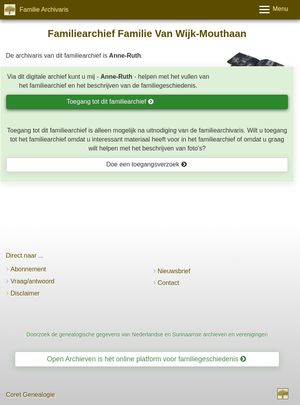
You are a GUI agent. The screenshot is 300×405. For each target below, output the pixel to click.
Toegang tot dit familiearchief (110, 101)
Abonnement (28, 269)
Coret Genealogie (30, 394)
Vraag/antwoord (32, 281)
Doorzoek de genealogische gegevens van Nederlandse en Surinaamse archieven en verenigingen (147, 334)
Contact (168, 282)
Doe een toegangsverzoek (146, 164)
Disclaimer (25, 293)
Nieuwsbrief (174, 271)
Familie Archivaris (44, 9)
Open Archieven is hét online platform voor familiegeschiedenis (146, 359)
